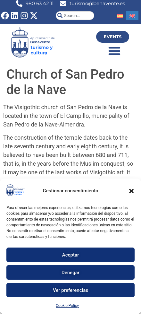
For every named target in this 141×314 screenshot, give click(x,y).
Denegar (70, 272)
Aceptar (70, 255)
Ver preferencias (70, 290)
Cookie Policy (67, 305)
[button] (131, 191)
